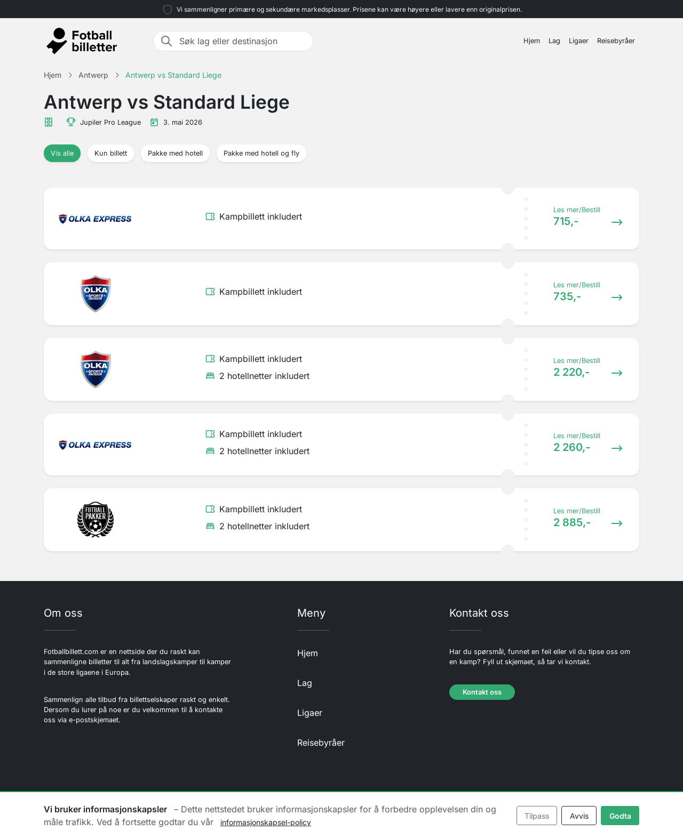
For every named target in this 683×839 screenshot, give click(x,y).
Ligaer (579, 41)
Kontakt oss (482, 692)
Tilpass (537, 815)
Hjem (531, 41)
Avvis (579, 815)
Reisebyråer (616, 41)
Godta (620, 815)
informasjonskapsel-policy (265, 822)
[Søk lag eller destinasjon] (243, 41)
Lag (554, 41)
